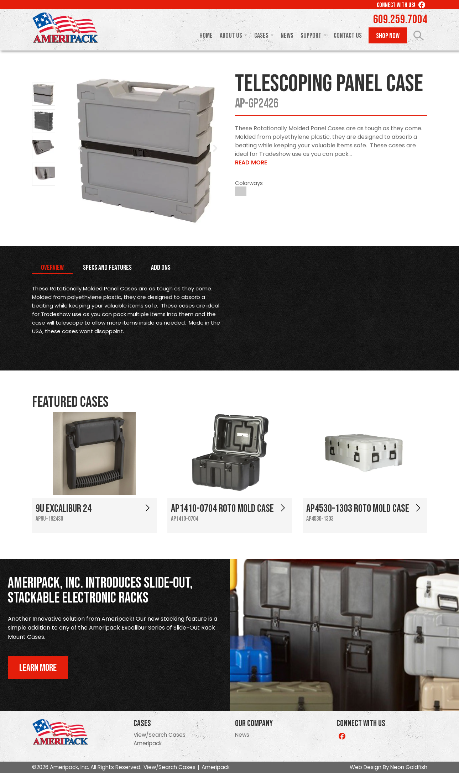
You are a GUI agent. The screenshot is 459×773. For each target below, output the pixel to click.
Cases (261, 35)
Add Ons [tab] (161, 267)
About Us (231, 35)
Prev (80, 148)
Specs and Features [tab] (107, 267)
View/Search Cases (160, 734)
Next (215, 148)
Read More (251, 162)
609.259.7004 (400, 20)
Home (206, 35)
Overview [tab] (52, 267)
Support (311, 35)
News (287, 35)
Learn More (38, 668)
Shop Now (388, 36)
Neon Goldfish (408, 767)
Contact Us (348, 35)
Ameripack (148, 743)
